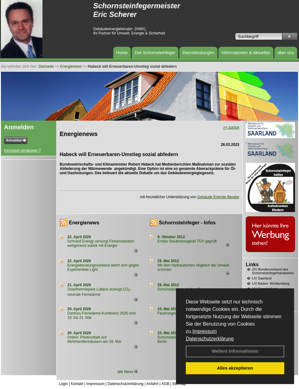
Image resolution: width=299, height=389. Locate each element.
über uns (285, 52)
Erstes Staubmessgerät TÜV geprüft (187, 241)
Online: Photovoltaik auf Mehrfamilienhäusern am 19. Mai (94, 339)
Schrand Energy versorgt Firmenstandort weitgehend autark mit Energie (100, 243)
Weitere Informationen (235, 351)
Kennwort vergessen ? (22, 150)
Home (122, 52)
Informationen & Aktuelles (245, 52)
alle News (127, 372)
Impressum (204, 331)
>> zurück (231, 127)
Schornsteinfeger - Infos (187, 222)
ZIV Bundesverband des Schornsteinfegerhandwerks (273, 271)
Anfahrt (152, 384)
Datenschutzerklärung (210, 338)
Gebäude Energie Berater (218, 197)
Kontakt (77, 384)
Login (63, 384)
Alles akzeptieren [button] (235, 368)
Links (252, 264)
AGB (165, 384)
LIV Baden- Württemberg (270, 283)
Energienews (84, 222)
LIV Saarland (262, 278)
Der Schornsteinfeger (155, 52)
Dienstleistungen (198, 52)
